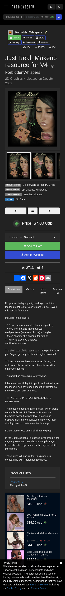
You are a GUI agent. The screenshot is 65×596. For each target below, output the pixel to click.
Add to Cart (32, 246)
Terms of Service (39, 584)
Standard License (33, 194)
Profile (27, 37)
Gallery (14, 42)
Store (40, 37)
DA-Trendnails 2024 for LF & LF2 (42, 516)
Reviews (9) (57, 291)
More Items (43, 291)
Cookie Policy (14, 588)
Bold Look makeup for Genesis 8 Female (39, 553)
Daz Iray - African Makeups (37, 498)
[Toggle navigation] (6, 7)
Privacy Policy (38, 588)
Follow (14, 37)
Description (14, 289)
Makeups (42, 189)
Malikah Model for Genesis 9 (42, 535)
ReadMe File (16, 481)
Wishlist (43, 42)
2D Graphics (28, 189)
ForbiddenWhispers (22, 72)
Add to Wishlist (32, 255)
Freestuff (29, 42)
